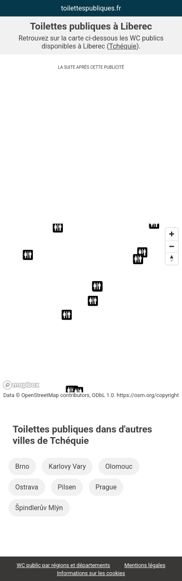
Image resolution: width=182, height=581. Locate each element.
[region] (91, 308)
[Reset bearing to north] (172, 258)
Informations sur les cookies (91, 573)
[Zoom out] (172, 246)
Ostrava (26, 487)
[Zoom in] (172, 234)
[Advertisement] (91, 148)
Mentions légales (145, 565)
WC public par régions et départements (63, 565)
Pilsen (67, 487)
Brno (22, 466)
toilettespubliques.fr (91, 8)
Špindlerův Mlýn (39, 508)
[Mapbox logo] (21, 385)
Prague (106, 487)
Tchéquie (122, 46)
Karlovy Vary (67, 466)
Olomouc (118, 466)
